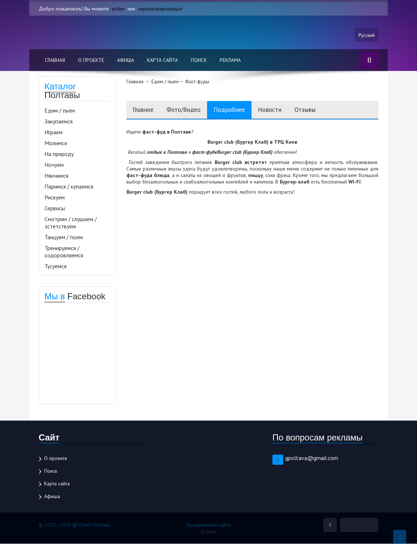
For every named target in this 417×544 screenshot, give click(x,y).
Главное (144, 110)
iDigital (208, 531)
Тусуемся (55, 266)
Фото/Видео (188, 110)
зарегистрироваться (160, 8)
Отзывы (317, 110)
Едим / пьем (59, 110)
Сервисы (54, 208)
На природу (59, 154)
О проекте (91, 60)
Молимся (55, 143)
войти (118, 8)
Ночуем (54, 165)
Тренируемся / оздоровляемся (63, 252)
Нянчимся (56, 176)
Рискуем (54, 197)
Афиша (125, 60)
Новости (280, 110)
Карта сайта (162, 60)
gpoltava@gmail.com (311, 458)
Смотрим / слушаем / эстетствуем (70, 223)
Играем (53, 132)
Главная (55, 60)
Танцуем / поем (63, 237)
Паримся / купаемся (68, 186)
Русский (366, 35)
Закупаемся (58, 121)
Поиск (199, 60)
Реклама (230, 60)
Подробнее (237, 110)
